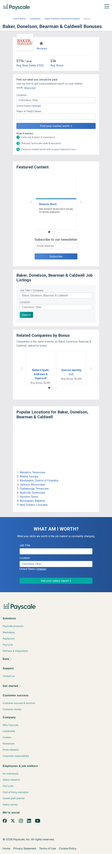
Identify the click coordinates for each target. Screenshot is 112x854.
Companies (35, 19)
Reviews (42, 48)
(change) (36, 105)
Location (25, 302)
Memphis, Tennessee (32, 472)
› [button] (81, 201)
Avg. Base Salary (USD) (30, 65)
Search (26, 315)
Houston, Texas (29, 496)
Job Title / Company (32, 290)
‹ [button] (31, 201)
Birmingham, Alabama (32, 500)
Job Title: (25, 545)
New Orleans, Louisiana (33, 504)
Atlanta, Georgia (29, 476)
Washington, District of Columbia (39, 480)
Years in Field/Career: (29, 111)
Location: (21, 95)
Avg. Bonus (57, 65)
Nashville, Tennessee (32, 492)
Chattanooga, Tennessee (34, 488)
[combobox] (56, 100)
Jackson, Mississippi (32, 484)
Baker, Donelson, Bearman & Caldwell (62, 19)
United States (19, 19)
